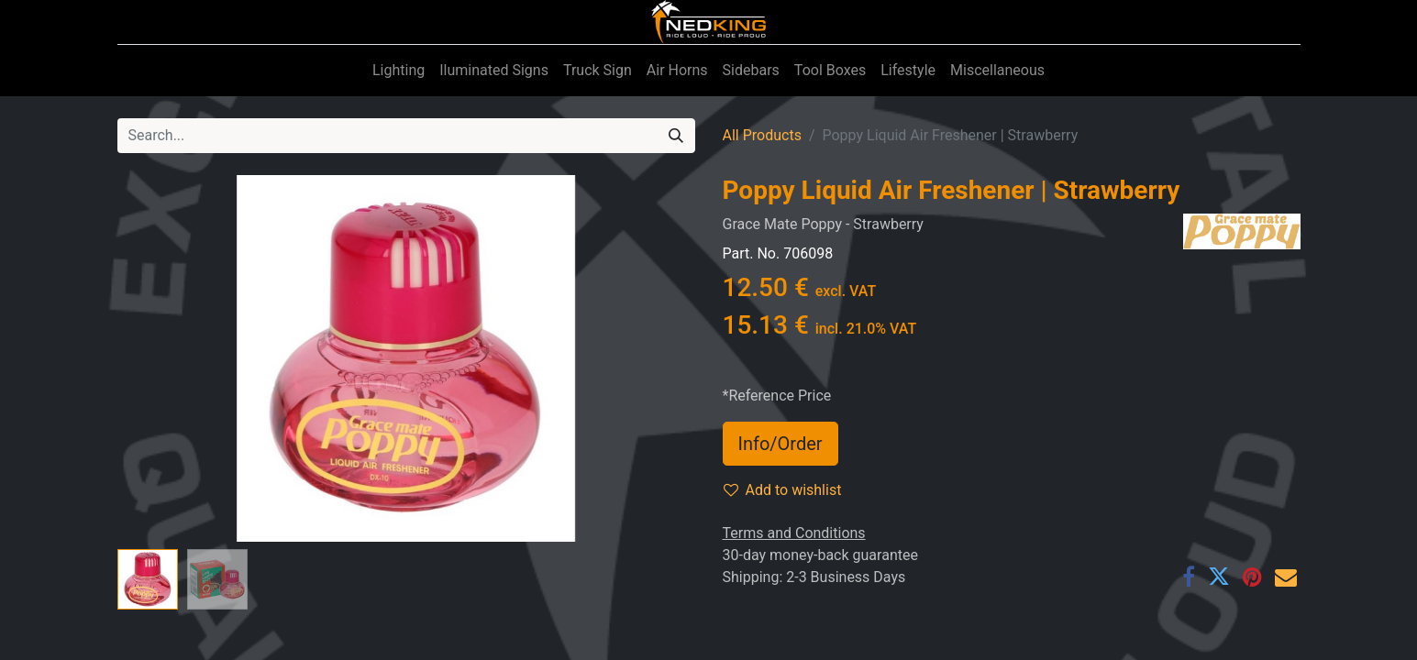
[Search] (676, 135)
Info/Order (780, 444)
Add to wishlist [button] (783, 490)
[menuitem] (398, 70)
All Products (762, 135)
